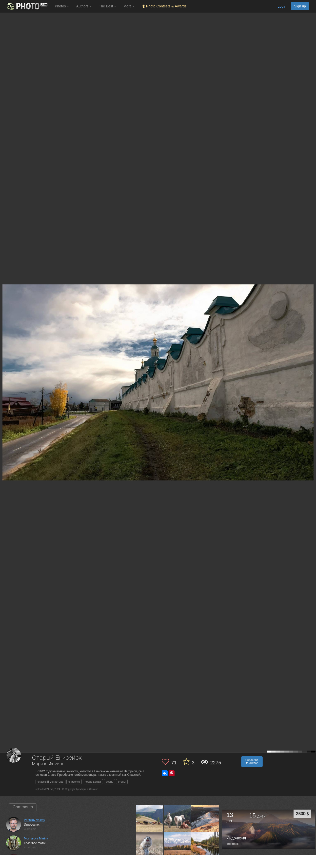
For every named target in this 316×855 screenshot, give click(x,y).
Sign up (300, 6)
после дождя (93, 781)
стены (122, 781)
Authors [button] (84, 6)
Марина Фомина (48, 764)
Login (281, 6)
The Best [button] (107, 6)
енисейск (74, 781)
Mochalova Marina (36, 838)
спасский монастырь (50, 781)
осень (109, 781)
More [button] (129, 6)
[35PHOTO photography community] (26, 6)
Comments (23, 807)
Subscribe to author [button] (251, 761)
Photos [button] (62, 6)
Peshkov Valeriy (34, 820)
